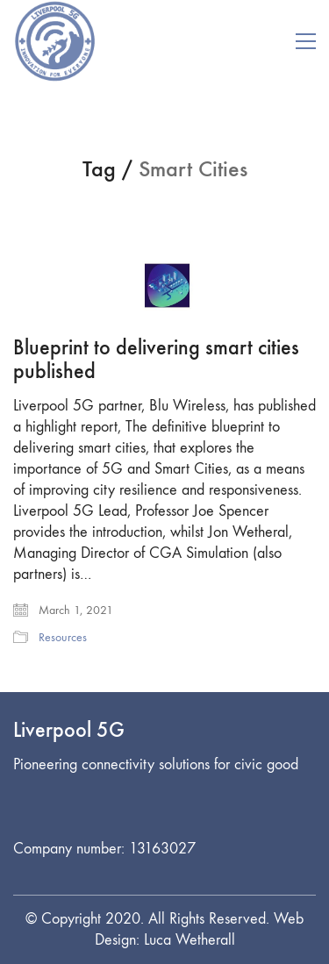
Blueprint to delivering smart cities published (156, 359)
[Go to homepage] (55, 41)
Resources (63, 637)
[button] (306, 41)
